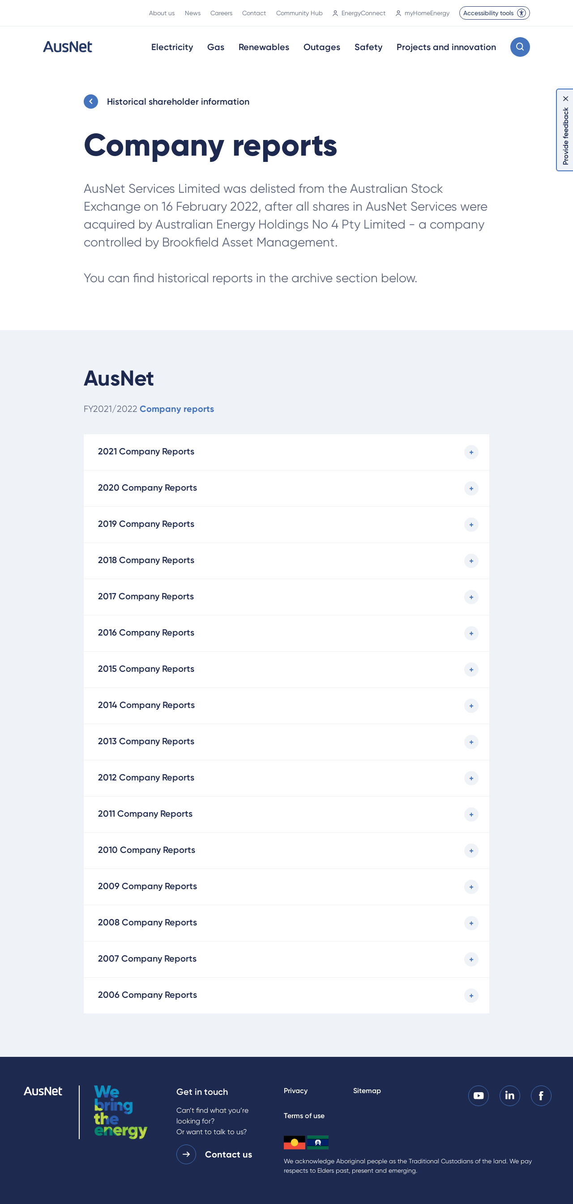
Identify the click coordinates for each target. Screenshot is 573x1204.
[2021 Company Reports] (287, 452)
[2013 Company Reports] (287, 742)
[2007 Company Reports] (287, 959)
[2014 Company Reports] (287, 706)
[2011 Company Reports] (287, 814)
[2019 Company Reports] (287, 525)
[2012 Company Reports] (287, 778)
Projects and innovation (446, 47)
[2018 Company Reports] (287, 561)
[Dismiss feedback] (565, 98)
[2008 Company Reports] (287, 923)
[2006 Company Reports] (287, 995)
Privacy (296, 1090)
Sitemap (367, 1090)
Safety (368, 47)
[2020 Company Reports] (287, 488)
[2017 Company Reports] (287, 597)
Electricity (172, 47)
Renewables (264, 47)
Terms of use (304, 1115)
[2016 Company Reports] (287, 633)
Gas (215, 47)
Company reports (177, 408)
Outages (322, 47)
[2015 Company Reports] (287, 669)
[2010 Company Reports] (287, 851)
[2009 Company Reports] (287, 887)
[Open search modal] (520, 47)
